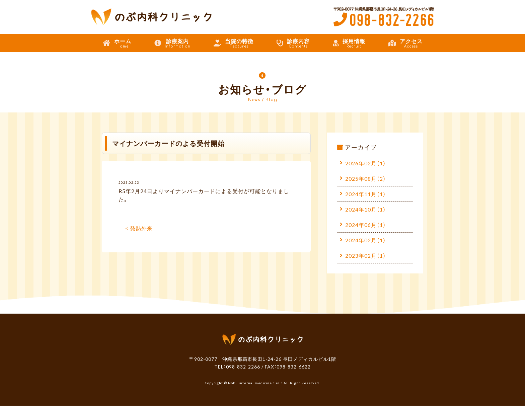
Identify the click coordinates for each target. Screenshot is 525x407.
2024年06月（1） (365, 225)
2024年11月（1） (365, 194)
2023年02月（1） (365, 256)
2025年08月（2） (365, 178)
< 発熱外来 (139, 228)
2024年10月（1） (365, 210)
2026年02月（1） (365, 163)
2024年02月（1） (365, 241)
